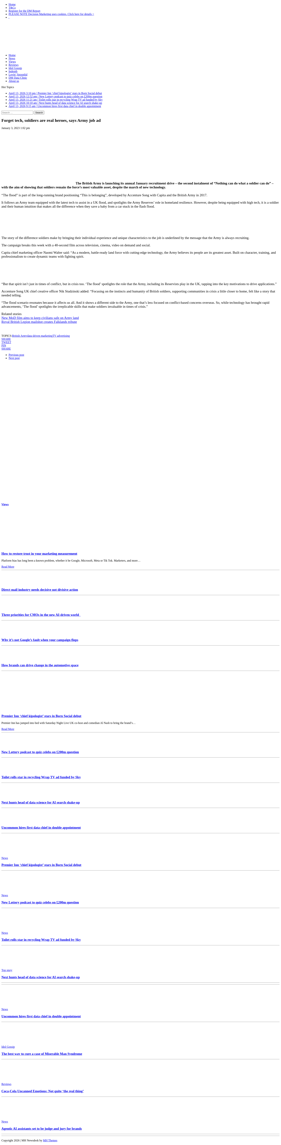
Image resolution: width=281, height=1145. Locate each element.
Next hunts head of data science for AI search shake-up (40, 802)
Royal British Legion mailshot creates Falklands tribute (39, 322)
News (12, 58)
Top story (6, 970)
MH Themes (50, 1140)
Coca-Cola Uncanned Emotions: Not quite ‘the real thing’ (42, 1091)
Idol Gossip (15, 68)
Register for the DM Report (24, 10)
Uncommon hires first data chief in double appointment (41, 827)
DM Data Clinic (18, 77)
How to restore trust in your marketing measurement (39, 553)
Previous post (16, 354)
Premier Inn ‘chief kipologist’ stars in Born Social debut (41, 716)
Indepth (13, 71)
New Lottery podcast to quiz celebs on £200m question (40, 752)
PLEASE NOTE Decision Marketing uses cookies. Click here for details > (51, 14)
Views (12, 61)
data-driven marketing (40, 335)
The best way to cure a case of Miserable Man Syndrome (41, 1054)
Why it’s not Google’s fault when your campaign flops (39, 640)
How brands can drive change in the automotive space (39, 665)
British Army (19, 335)
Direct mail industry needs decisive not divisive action (39, 590)
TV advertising (61, 335)
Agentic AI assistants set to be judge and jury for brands (41, 1128)
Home (12, 4)
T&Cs (12, 7)
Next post (14, 358)
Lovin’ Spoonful (18, 74)
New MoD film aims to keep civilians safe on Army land (40, 318)
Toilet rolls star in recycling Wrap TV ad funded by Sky (41, 777)
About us (14, 81)
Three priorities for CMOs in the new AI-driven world (41, 615)
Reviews (13, 64)
